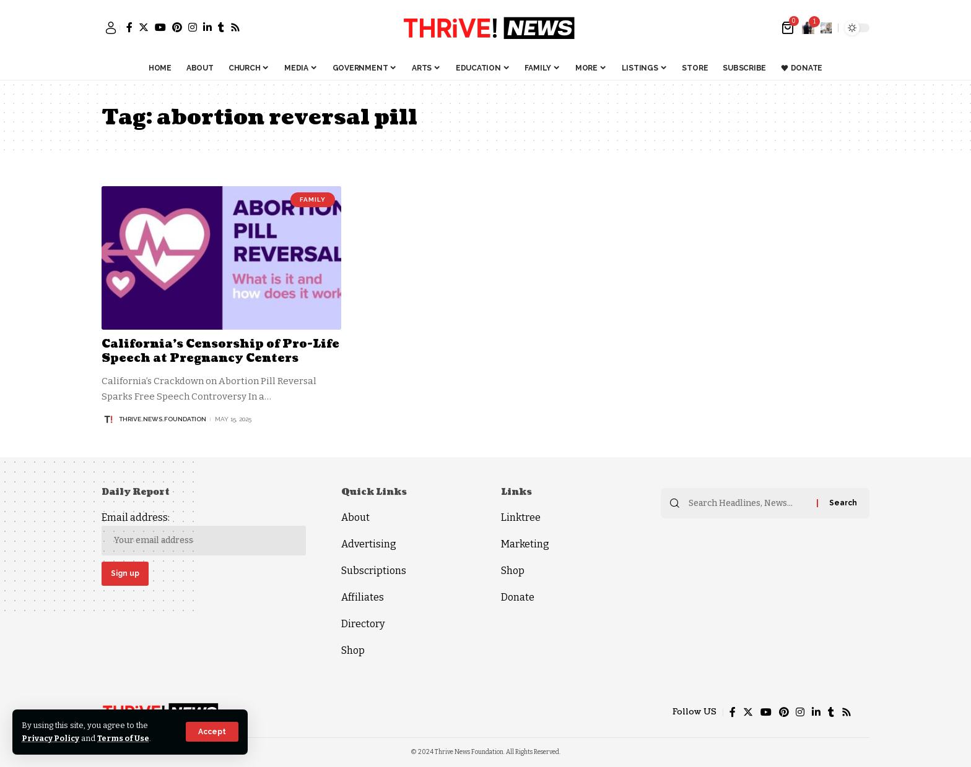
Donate (517, 597)
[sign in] (111, 28)
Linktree (521, 517)
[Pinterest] (177, 27)
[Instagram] (192, 27)
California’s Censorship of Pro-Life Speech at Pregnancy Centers (220, 351)
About (355, 517)
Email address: (204, 533)
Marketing (525, 544)
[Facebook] (129, 27)
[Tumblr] (221, 27)
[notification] (808, 28)
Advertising (368, 544)
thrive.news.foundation (162, 419)
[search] (826, 27)
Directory (363, 624)
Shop (353, 650)
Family (313, 199)
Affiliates (362, 597)
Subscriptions (373, 570)
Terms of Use (124, 738)
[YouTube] (160, 27)
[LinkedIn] (207, 27)
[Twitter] (144, 27)
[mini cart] (789, 27)
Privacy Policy (51, 738)
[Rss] (235, 27)
